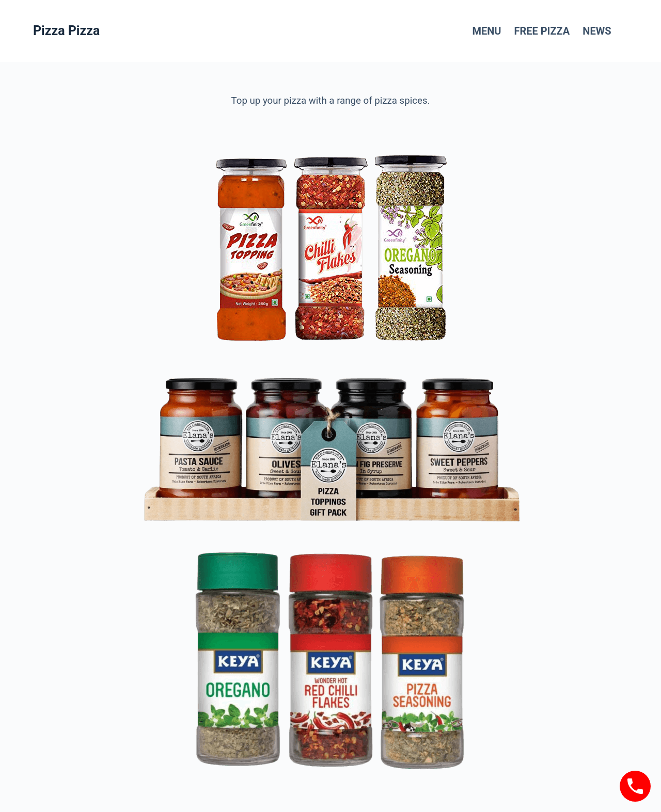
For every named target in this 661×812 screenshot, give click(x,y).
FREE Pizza (542, 31)
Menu (486, 31)
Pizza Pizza (66, 30)
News (597, 31)
